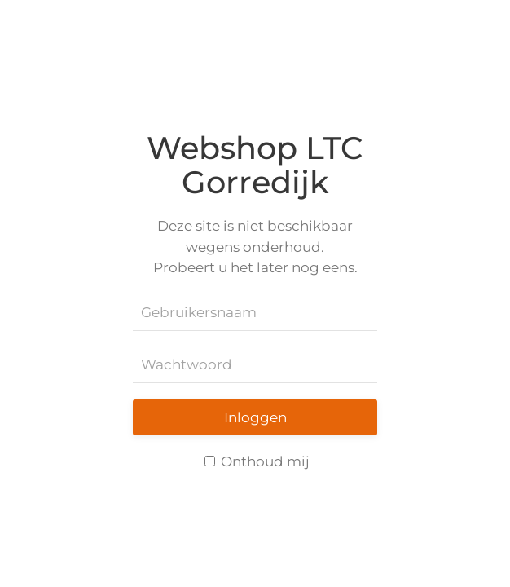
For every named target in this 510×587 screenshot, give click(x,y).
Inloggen (255, 417)
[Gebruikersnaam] (255, 313)
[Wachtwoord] (255, 365)
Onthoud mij (257, 461)
